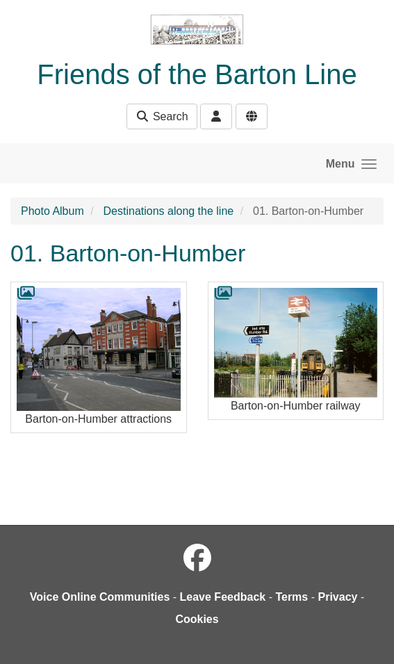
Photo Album (52, 211)
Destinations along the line (169, 211)
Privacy (337, 597)
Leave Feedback (223, 597)
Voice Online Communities (100, 597)
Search (162, 116)
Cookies (196, 619)
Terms (291, 597)
